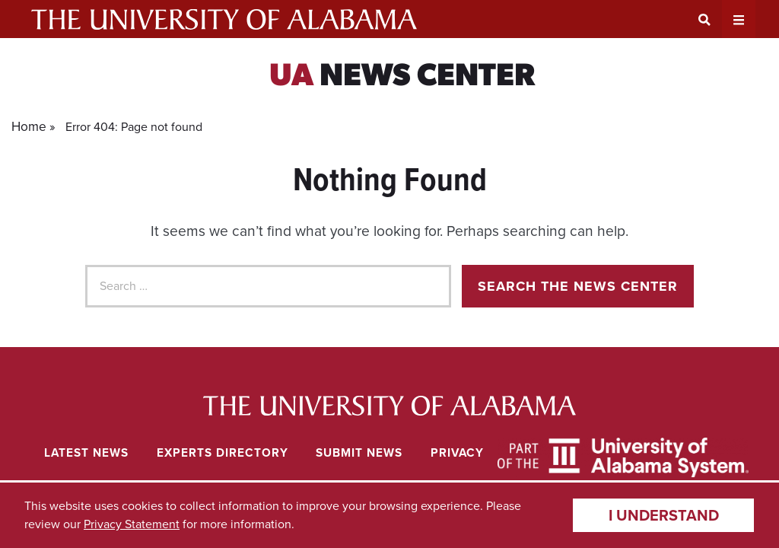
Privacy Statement (132, 524)
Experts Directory (222, 452)
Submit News (359, 452)
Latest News (86, 452)
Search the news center (578, 286)
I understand (664, 515)
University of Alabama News (390, 406)
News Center (402, 77)
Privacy (457, 452)
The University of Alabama (224, 19)
